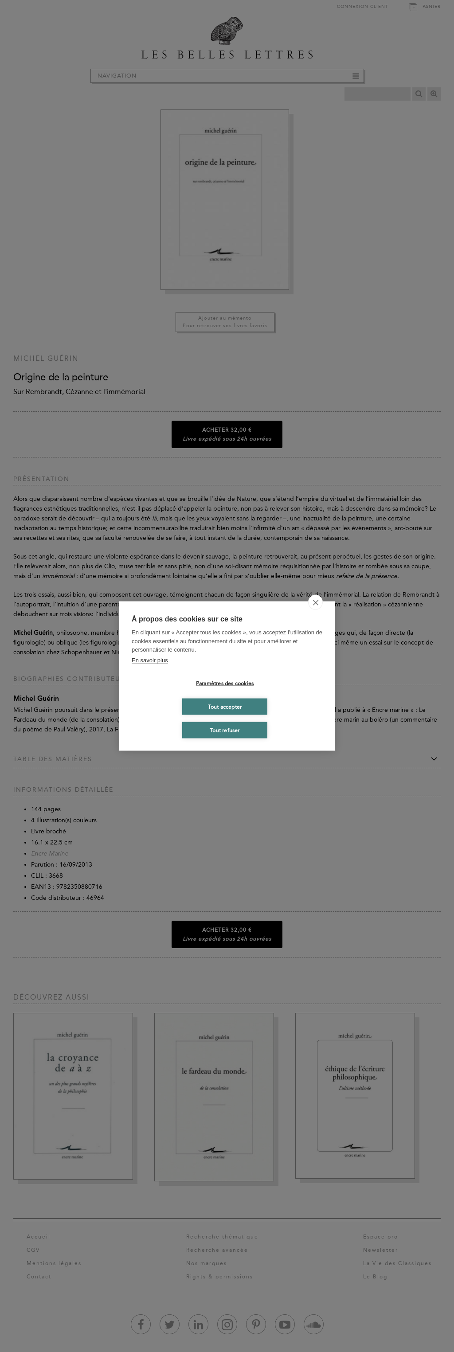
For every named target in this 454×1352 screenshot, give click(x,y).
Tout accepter (225, 706)
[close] (315, 602)
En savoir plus (150, 659)
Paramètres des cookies (225, 683)
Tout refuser (224, 730)
